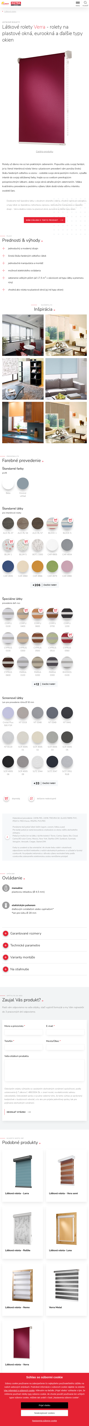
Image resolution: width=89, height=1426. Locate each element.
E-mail (50, 1002)
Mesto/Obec (53, 1017)
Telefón (9, 1017)
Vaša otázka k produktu (16, 1032)
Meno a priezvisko (14, 1002)
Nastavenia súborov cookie (44, 1421)
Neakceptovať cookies (44, 1413)
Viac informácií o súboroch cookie (19, 1390)
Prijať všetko (44, 1405)
